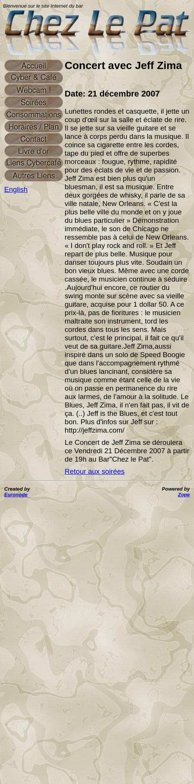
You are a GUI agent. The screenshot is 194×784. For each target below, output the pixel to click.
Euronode (16, 494)
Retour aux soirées (95, 471)
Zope (184, 494)
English (16, 189)
